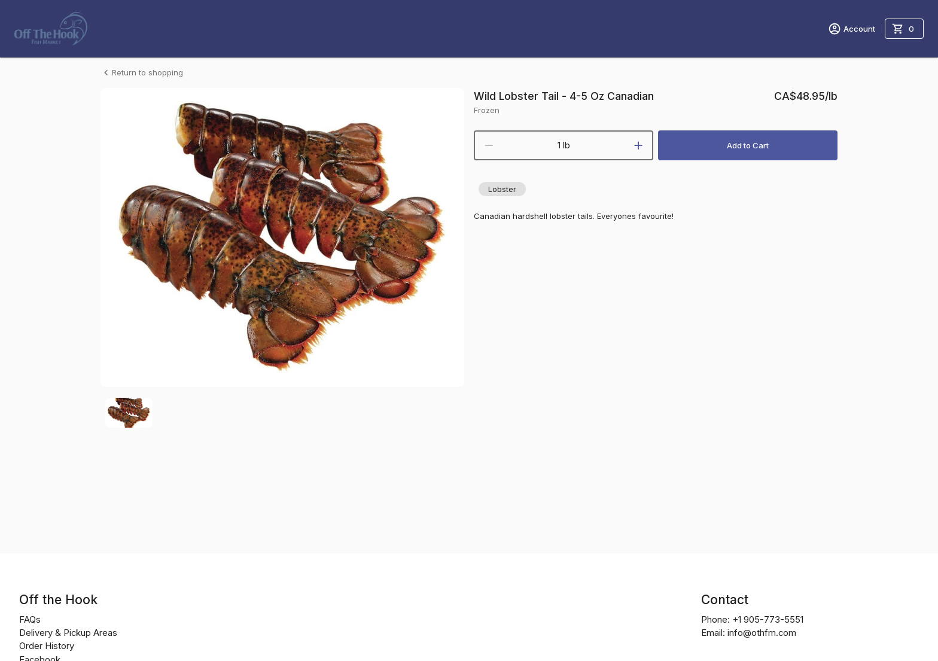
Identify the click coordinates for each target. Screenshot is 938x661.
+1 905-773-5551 (767, 619)
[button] (502, 189)
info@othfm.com (761, 633)
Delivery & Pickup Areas (68, 633)
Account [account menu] (851, 28)
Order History (46, 646)
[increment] (638, 145)
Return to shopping (141, 72)
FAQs (30, 619)
